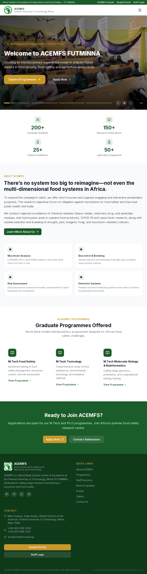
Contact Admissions (86, 439)
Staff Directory (84, 480)
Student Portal (124, 2)
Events (80, 491)
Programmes (83, 474)
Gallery (80, 496)
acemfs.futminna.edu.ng (21, 536)
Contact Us (82, 501)
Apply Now (62, 81)
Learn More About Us (23, 231)
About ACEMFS (84, 469)
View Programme (19, 380)
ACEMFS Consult (105, 2)
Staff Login (138, 2)
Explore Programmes (25, 81)
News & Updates (85, 485)
